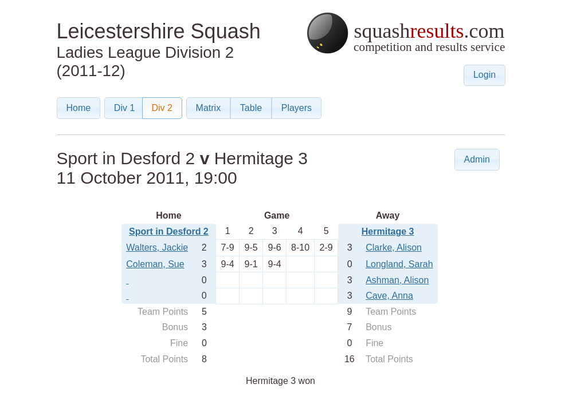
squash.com (405, 32)
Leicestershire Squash (159, 31)
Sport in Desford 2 (169, 231)
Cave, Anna (389, 295)
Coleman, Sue (155, 264)
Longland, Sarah (399, 264)
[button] (484, 75)
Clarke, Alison (394, 247)
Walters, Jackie (157, 247)
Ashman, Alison (397, 280)
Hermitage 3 (388, 231)
